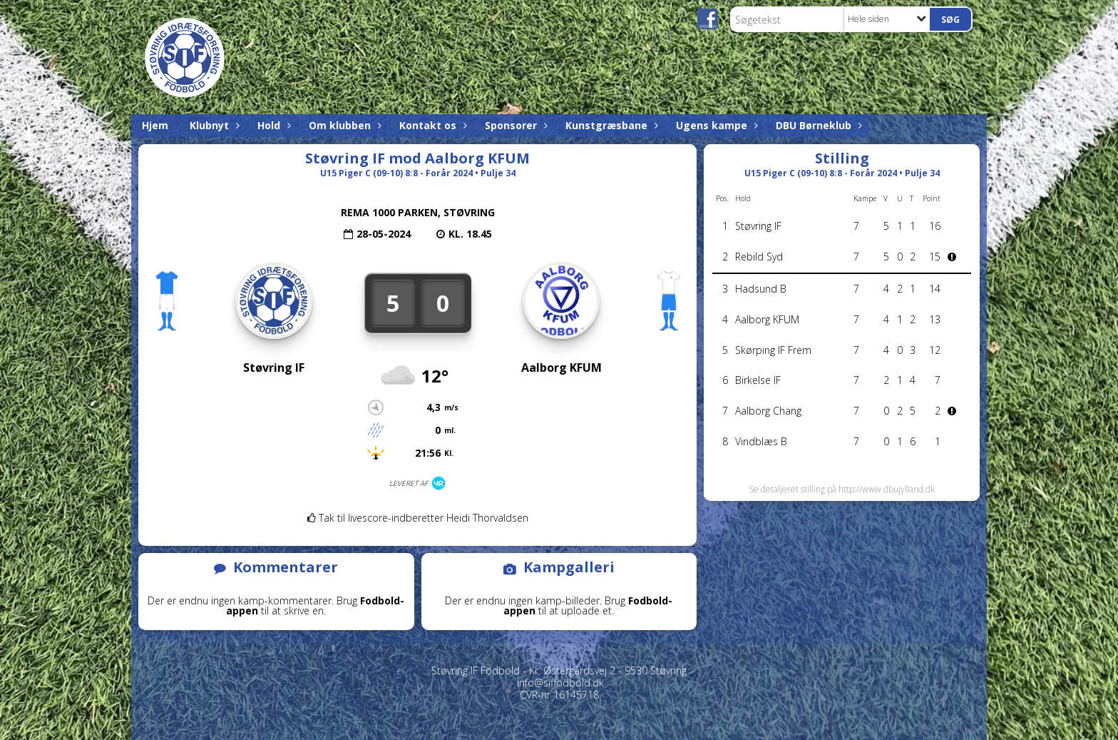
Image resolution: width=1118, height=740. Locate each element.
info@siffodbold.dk (560, 682)
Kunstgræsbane (610, 125)
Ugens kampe (715, 125)
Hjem (155, 125)
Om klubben (343, 125)
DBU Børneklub (817, 125)
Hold (272, 125)
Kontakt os (431, 125)
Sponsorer (514, 125)
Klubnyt (213, 125)
